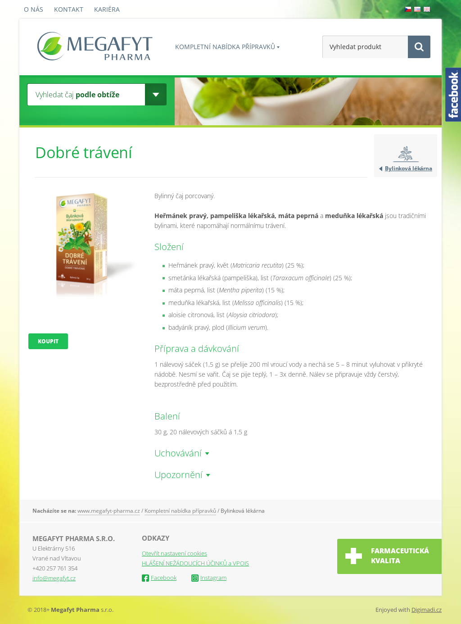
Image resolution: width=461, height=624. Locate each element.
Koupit (48, 341)
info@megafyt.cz (54, 578)
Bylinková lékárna (408, 168)
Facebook (159, 578)
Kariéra (107, 9)
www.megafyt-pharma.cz (108, 511)
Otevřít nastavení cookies (174, 553)
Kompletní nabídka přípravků (225, 46)
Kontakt (68, 9)
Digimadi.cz (426, 610)
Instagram (208, 578)
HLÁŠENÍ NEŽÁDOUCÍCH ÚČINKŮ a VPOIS (195, 563)
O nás (33, 9)
